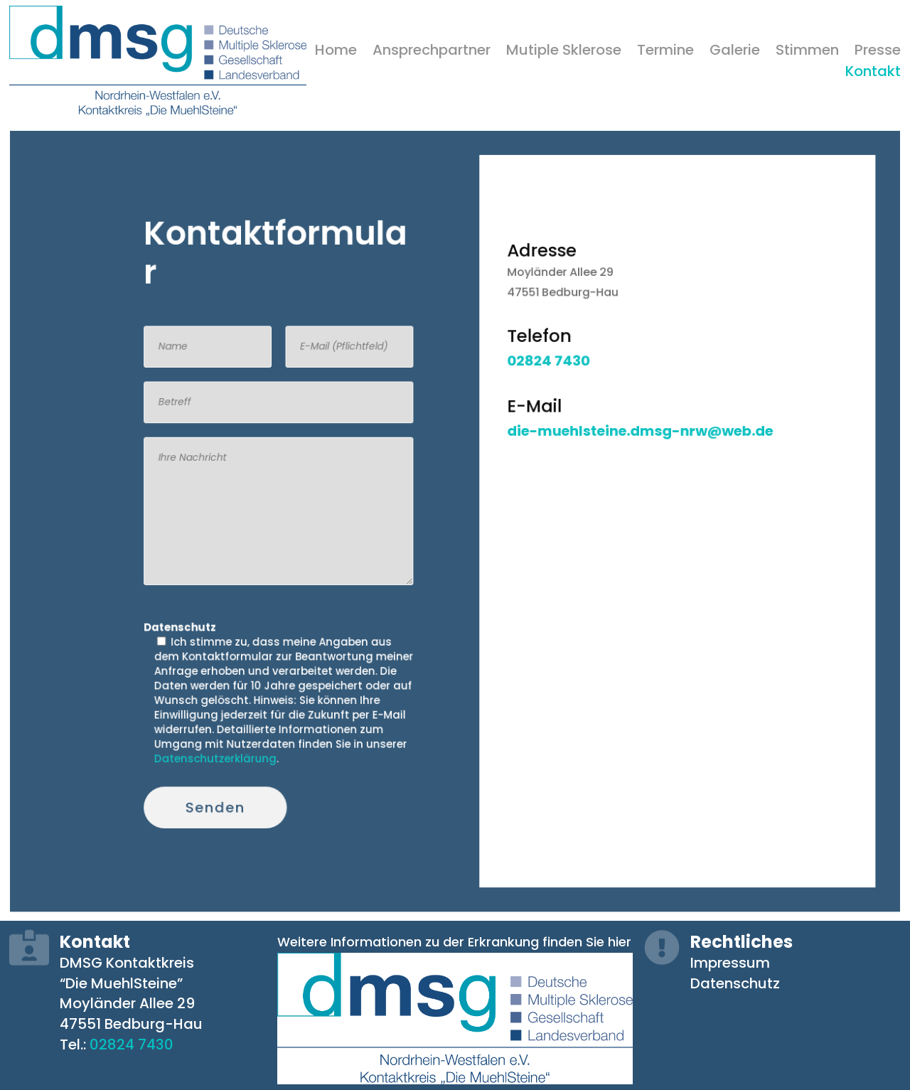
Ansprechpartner (432, 52)
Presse (878, 52)
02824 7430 (131, 1044)
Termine (665, 52)
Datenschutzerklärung (241, 732)
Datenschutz (735, 982)
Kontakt (873, 73)
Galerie (735, 52)
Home (336, 52)
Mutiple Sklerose (563, 52)
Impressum (730, 962)
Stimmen (807, 52)
